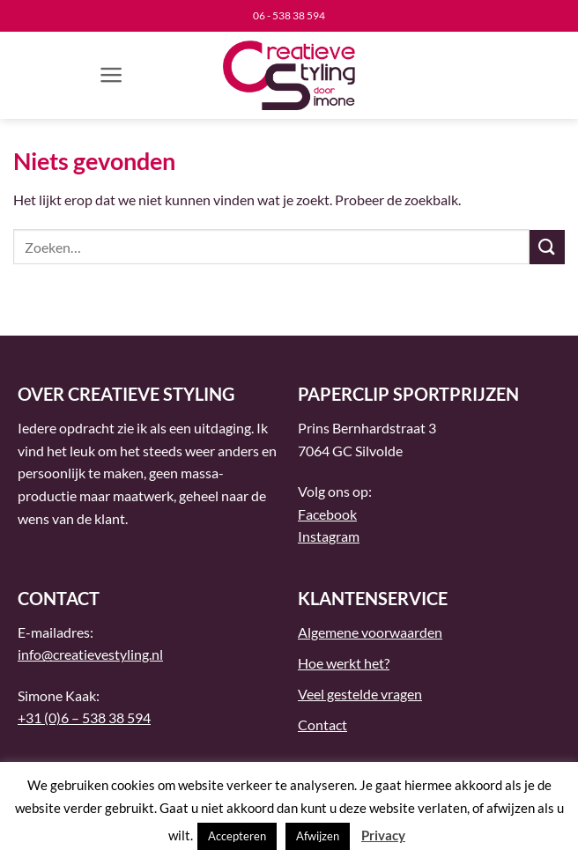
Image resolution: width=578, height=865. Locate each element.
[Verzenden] (547, 247)
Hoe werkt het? (343, 662)
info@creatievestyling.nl (90, 654)
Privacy (383, 835)
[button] (111, 75)
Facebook (327, 514)
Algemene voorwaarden (370, 632)
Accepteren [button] (237, 836)
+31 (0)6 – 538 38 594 (84, 717)
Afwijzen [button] (317, 836)
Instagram (328, 536)
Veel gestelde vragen (360, 693)
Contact (322, 724)
